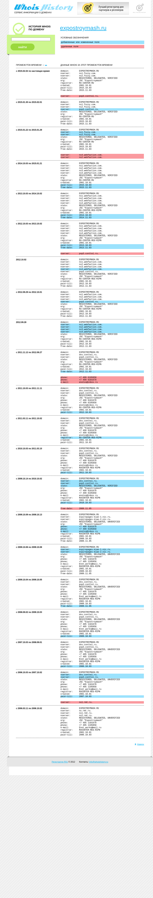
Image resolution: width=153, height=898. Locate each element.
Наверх (139, 867)
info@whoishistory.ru (98, 885)
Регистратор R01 (60, 885)
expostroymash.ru (83, 28)
